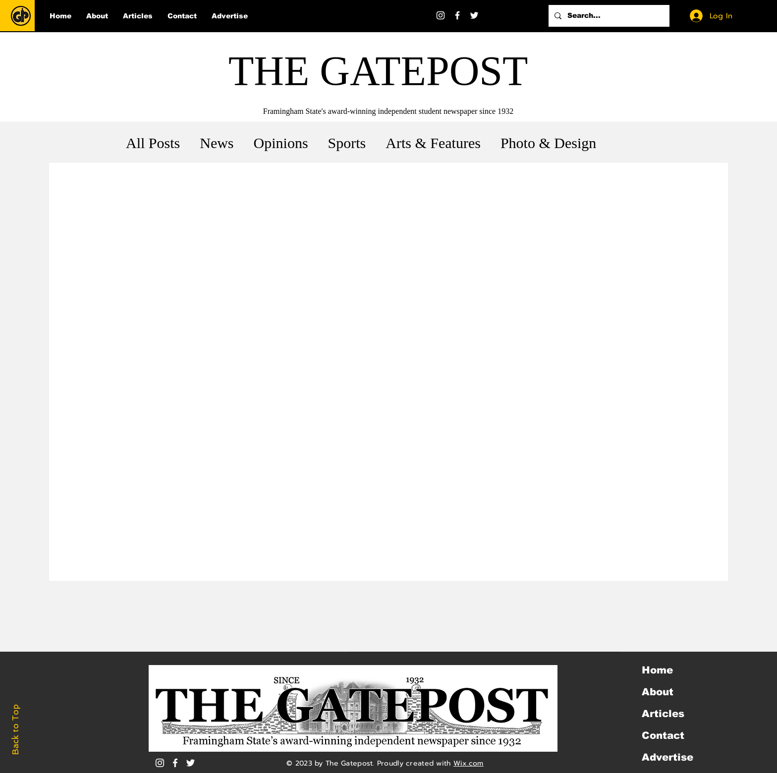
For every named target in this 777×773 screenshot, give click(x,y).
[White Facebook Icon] (175, 763)
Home (657, 670)
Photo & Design (548, 143)
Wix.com (468, 763)
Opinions (281, 143)
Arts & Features (433, 143)
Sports (347, 143)
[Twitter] (474, 15)
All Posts (153, 143)
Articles (663, 713)
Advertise (667, 757)
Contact (663, 735)
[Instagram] (440, 15)
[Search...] (608, 16)
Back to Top (15, 729)
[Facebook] (457, 15)
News (216, 143)
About (657, 691)
